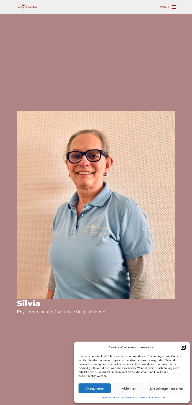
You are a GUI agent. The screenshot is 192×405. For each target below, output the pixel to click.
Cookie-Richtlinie (108, 397)
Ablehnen (129, 388)
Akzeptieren (94, 388)
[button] (183, 347)
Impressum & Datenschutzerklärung (143, 397)
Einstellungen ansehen (166, 388)
